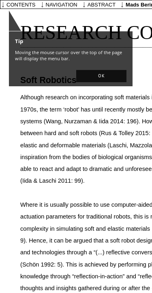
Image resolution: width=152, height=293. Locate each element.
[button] (101, 76)
